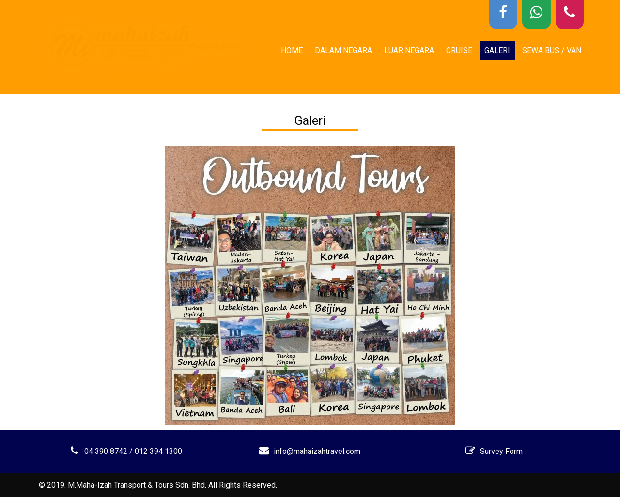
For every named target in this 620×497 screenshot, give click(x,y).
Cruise (459, 50)
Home (292, 50)
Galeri (497, 50)
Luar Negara (409, 50)
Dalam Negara (343, 50)
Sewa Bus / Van (551, 50)
